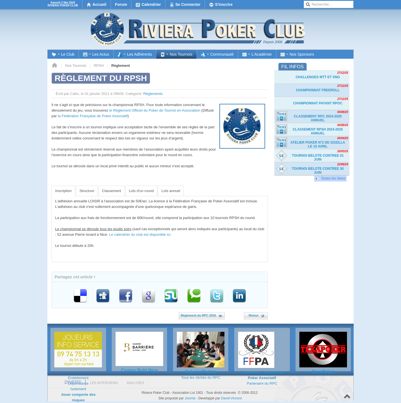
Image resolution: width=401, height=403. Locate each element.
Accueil (55, 65)
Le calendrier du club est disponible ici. (140, 234)
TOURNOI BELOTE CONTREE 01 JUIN (318, 157)
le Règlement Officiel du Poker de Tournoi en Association (154, 110)
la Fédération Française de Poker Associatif (93, 116)
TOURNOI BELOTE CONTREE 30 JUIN (318, 171)
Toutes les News (330, 178)
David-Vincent (231, 398)
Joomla (190, 398)
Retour (257, 315)
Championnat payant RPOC (318, 103)
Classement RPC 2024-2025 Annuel (318, 118)
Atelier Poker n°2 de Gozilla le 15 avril (317, 144)
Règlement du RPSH (101, 78)
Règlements (152, 94)
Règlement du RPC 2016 (201, 315)
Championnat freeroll (317, 90)
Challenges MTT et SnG (318, 77)
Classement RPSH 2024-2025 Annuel (318, 131)
